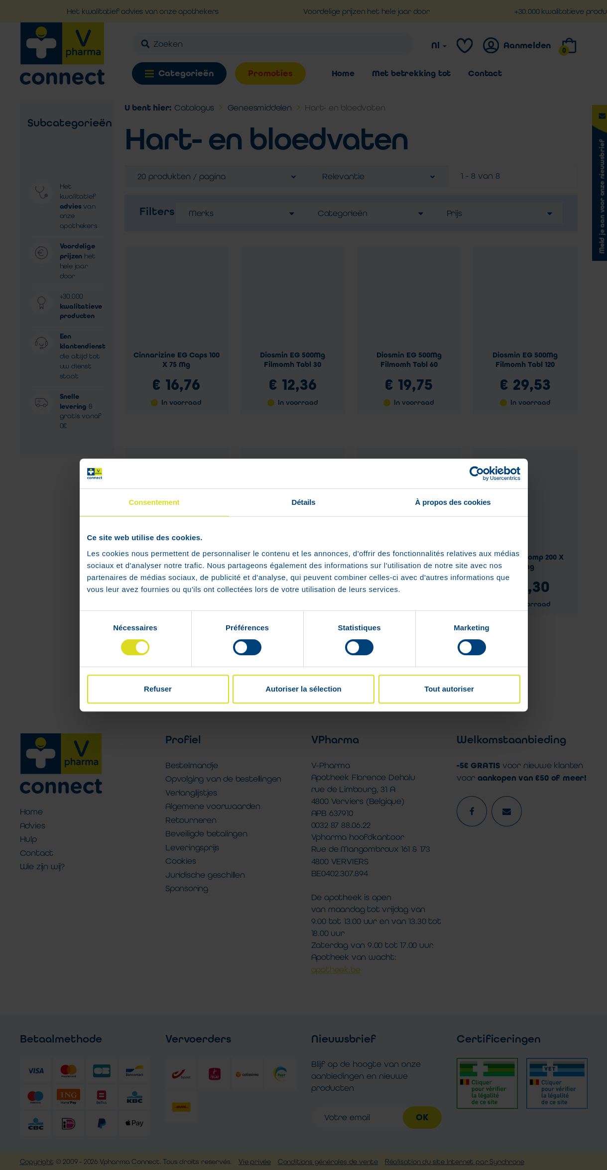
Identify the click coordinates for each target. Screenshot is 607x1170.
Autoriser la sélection (303, 689)
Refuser (158, 689)
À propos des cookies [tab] (453, 502)
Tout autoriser (449, 689)
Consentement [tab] (154, 502)
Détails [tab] (304, 502)
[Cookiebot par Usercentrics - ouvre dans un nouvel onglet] (476, 473)
